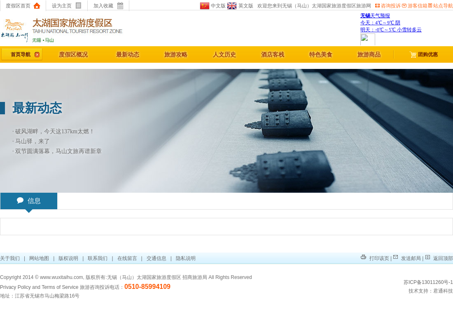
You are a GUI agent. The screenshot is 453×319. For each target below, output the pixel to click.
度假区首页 (23, 6)
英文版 (239, 6)
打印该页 (375, 258)
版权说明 (68, 258)
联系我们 (97, 258)
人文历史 (224, 54)
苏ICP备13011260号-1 (428, 282)
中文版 (213, 6)
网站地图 (39, 258)
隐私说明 (186, 258)
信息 (29, 203)
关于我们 (10, 258)
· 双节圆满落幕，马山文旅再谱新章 (57, 151)
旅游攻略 (175, 54)
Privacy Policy (15, 287)
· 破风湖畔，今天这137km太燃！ (53, 131)
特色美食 (320, 54)
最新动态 (127, 54)
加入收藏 (108, 6)
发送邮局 (407, 258)
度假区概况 (73, 54)
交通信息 (156, 258)
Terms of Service (60, 287)
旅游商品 (369, 54)
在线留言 (127, 258)
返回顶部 (439, 258)
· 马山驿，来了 (31, 141)
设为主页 (67, 6)
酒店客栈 (272, 54)
